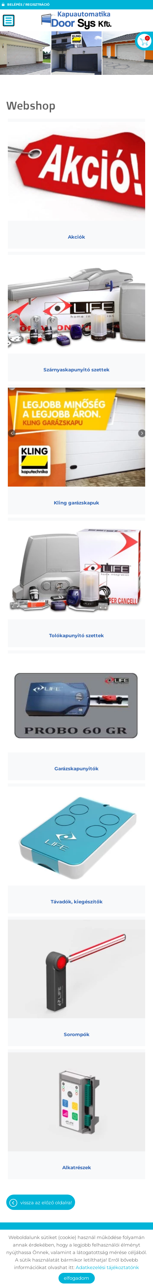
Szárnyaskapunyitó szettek (76, 370)
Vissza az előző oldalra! (46, 1203)
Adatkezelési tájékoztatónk (107, 1267)
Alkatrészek (76, 1167)
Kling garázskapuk (76, 503)
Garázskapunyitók (76, 769)
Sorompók (76, 1034)
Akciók (76, 237)
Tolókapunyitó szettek (76, 635)
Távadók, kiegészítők (77, 902)
